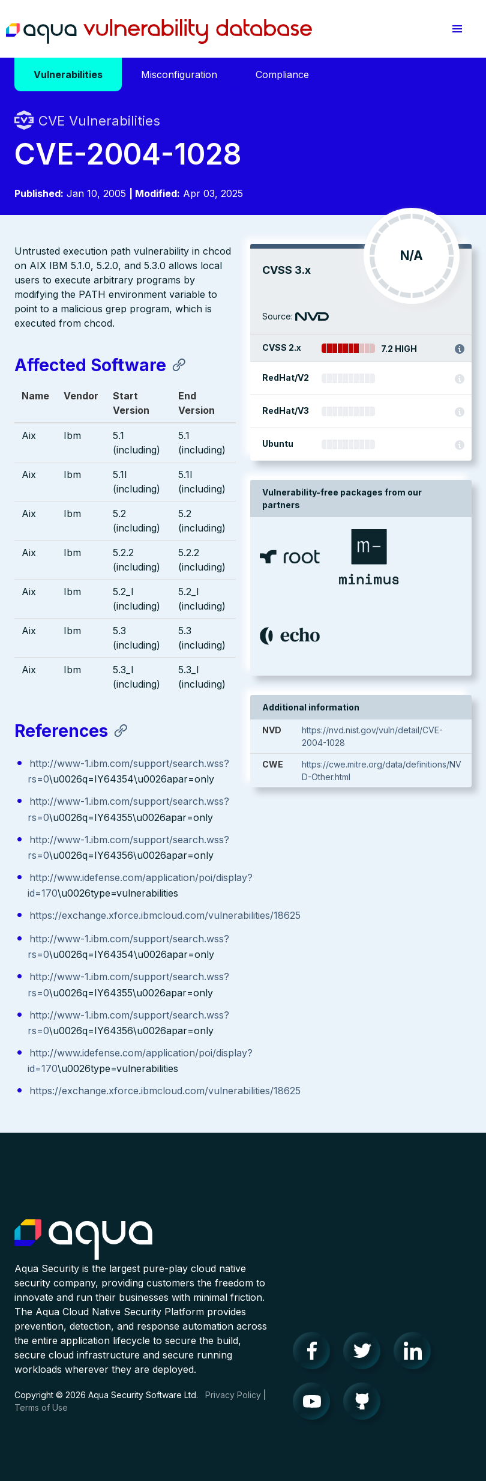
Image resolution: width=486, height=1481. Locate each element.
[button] (457, 29)
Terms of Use (41, 1407)
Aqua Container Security (83, 1240)
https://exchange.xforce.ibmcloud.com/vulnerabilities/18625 (165, 915)
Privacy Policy (233, 1395)
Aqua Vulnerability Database (159, 32)
